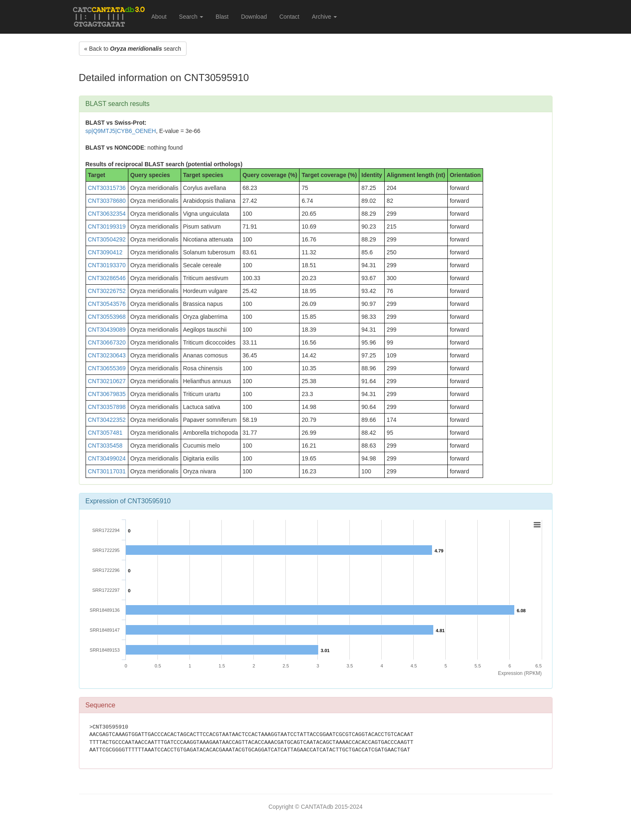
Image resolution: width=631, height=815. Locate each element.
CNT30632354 (107, 213)
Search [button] (191, 16)
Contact (289, 16)
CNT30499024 (107, 458)
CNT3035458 (105, 445)
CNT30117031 (107, 471)
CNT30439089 (107, 329)
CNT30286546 (107, 278)
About (159, 16)
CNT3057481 (105, 432)
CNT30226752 (107, 291)
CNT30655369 (107, 368)
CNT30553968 (107, 316)
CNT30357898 (107, 407)
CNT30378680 (107, 200)
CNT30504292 (107, 239)
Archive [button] (324, 16)
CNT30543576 (107, 303)
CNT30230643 (107, 355)
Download (254, 16)
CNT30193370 (107, 265)
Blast (222, 16)
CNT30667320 (107, 342)
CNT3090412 (105, 252)
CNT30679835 (107, 394)
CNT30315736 (107, 188)
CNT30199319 (107, 226)
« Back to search (132, 48)
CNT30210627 (107, 381)
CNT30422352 (107, 419)
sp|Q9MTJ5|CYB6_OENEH (121, 131)
